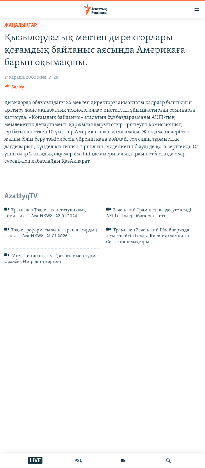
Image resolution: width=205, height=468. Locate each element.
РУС (78, 460)
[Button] (14, 88)
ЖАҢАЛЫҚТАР (20, 25)
